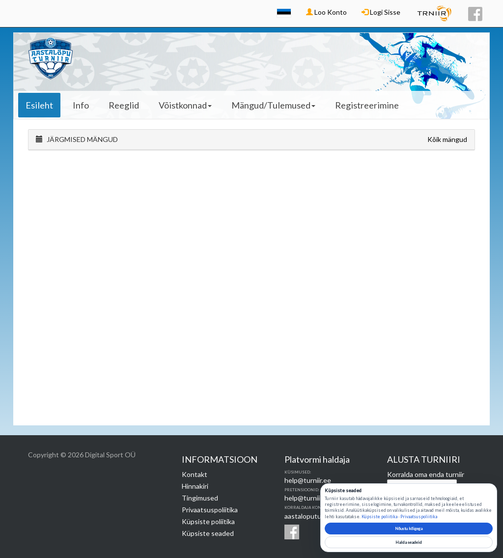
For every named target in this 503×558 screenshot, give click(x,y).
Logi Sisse (381, 12)
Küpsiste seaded (208, 533)
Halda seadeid (408, 542)
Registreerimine (367, 105)
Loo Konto (326, 12)
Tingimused (200, 498)
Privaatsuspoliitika (210, 509)
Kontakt (194, 474)
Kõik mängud (447, 139)
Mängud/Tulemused (273, 105)
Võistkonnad (185, 105)
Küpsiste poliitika (208, 521)
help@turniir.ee (307, 480)
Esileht (39, 105)
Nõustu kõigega (408, 528)
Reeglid (124, 105)
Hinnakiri (195, 486)
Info (81, 105)
